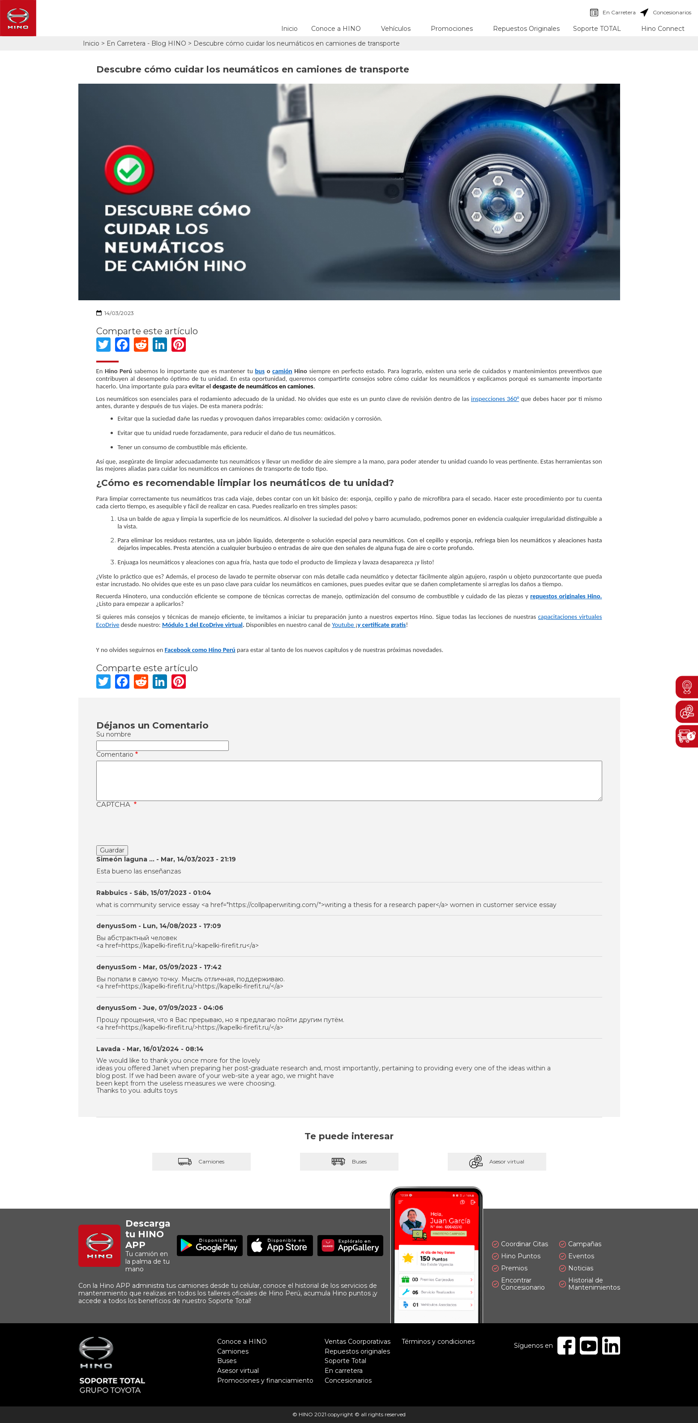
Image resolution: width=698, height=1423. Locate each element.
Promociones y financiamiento (265, 1380)
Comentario (114, 754)
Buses (349, 1162)
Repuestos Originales (526, 29)
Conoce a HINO (242, 1342)
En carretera (344, 1371)
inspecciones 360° (495, 399)
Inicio (289, 29)
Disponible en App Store (280, 1245)
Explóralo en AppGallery (350, 1245)
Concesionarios (665, 13)
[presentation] (164, 827)
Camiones (201, 1162)
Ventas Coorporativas (357, 1342)
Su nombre (113, 734)
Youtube (343, 625)
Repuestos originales (357, 1351)
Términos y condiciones (438, 1342)
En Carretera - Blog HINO (146, 43)
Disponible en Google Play (210, 1245)
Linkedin (611, 1346)
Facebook (566, 1346)
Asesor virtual (497, 1162)
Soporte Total (345, 1361)
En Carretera (613, 13)
